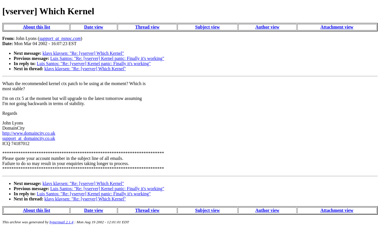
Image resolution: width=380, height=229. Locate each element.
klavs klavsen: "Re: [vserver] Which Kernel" (83, 53)
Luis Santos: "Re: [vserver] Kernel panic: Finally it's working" (107, 58)
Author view (267, 27)
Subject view (207, 27)
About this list (36, 27)
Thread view (147, 27)
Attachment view (337, 27)
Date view (93, 27)
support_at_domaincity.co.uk (28, 138)
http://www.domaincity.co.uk (28, 133)
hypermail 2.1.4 (61, 222)
